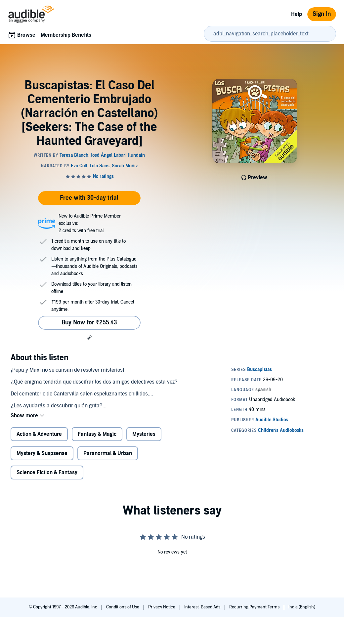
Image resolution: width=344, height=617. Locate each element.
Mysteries (143, 434)
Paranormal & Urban (107, 453)
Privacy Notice (162, 607)
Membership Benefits (66, 35)
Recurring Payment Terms (254, 607)
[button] (89, 337)
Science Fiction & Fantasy (47, 472)
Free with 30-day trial (89, 197)
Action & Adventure (39, 434)
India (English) (301, 607)
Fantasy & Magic (97, 434)
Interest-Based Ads (202, 607)
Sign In (322, 14)
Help (296, 14)
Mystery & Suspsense (42, 453)
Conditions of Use (123, 607)
